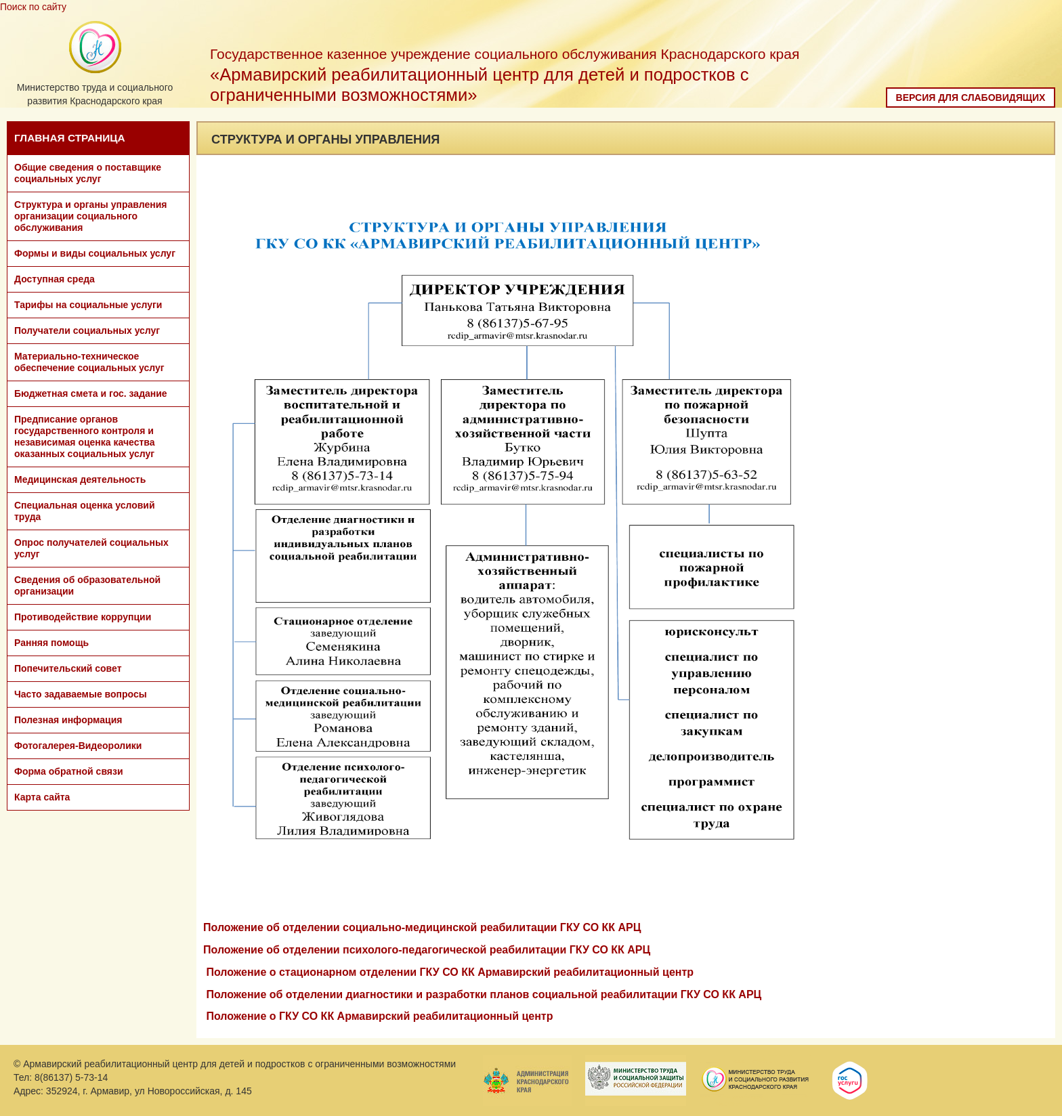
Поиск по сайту (33, 6)
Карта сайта (42, 797)
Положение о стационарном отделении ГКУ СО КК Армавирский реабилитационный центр (450, 972)
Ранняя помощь (51, 642)
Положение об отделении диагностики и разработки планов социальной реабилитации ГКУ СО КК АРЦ (483, 994)
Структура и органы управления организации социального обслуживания (90, 216)
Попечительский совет (68, 668)
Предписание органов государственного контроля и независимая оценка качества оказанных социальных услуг (84, 436)
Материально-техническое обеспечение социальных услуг (89, 362)
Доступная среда (54, 279)
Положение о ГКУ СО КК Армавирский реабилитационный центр (379, 1016)
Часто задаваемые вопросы (80, 694)
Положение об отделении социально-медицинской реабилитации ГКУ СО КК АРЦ (422, 927)
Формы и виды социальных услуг (94, 253)
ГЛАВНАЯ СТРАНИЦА (69, 138)
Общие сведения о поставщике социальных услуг (87, 173)
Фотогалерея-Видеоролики (78, 745)
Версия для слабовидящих (971, 97)
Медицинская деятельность (80, 479)
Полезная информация (68, 719)
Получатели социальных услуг (87, 330)
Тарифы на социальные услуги (88, 304)
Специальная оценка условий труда (84, 511)
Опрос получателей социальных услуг (91, 548)
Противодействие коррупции (82, 616)
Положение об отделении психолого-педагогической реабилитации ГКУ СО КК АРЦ (426, 950)
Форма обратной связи (68, 771)
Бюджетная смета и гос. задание (90, 393)
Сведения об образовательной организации (87, 585)
